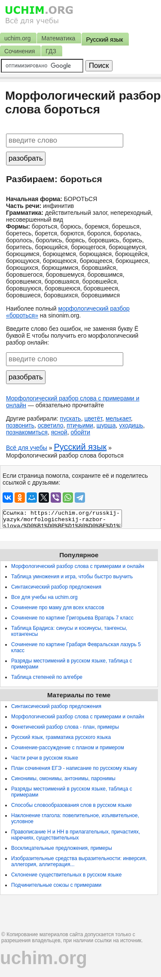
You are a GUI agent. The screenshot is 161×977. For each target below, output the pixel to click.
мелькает (118, 418)
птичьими (80, 425)
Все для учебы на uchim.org (44, 597)
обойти (80, 432)
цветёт (93, 418)
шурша (106, 425)
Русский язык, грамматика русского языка (61, 737)
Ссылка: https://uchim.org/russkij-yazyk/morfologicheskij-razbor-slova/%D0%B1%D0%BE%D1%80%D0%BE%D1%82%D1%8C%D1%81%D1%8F (62, 519)
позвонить (20, 425)
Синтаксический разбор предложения (56, 587)
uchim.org (43, 958)
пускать (70, 418)
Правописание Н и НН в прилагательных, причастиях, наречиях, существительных (75, 835)
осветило (51, 425)
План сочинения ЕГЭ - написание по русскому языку (74, 768)
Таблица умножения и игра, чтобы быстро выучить (72, 577)
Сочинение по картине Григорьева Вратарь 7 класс (72, 618)
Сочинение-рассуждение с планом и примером (67, 748)
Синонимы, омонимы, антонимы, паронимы (63, 778)
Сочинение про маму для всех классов (57, 608)
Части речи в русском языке (44, 758)
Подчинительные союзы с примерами (56, 885)
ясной (59, 432)
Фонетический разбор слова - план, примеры (65, 727)
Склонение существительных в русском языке (66, 875)
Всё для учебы (26, 447)
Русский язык (80, 447)
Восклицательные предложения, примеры (61, 848)
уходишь (131, 425)
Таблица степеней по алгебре (46, 677)
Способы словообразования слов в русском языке (71, 805)
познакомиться (27, 432)
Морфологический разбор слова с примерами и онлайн (77, 566)
